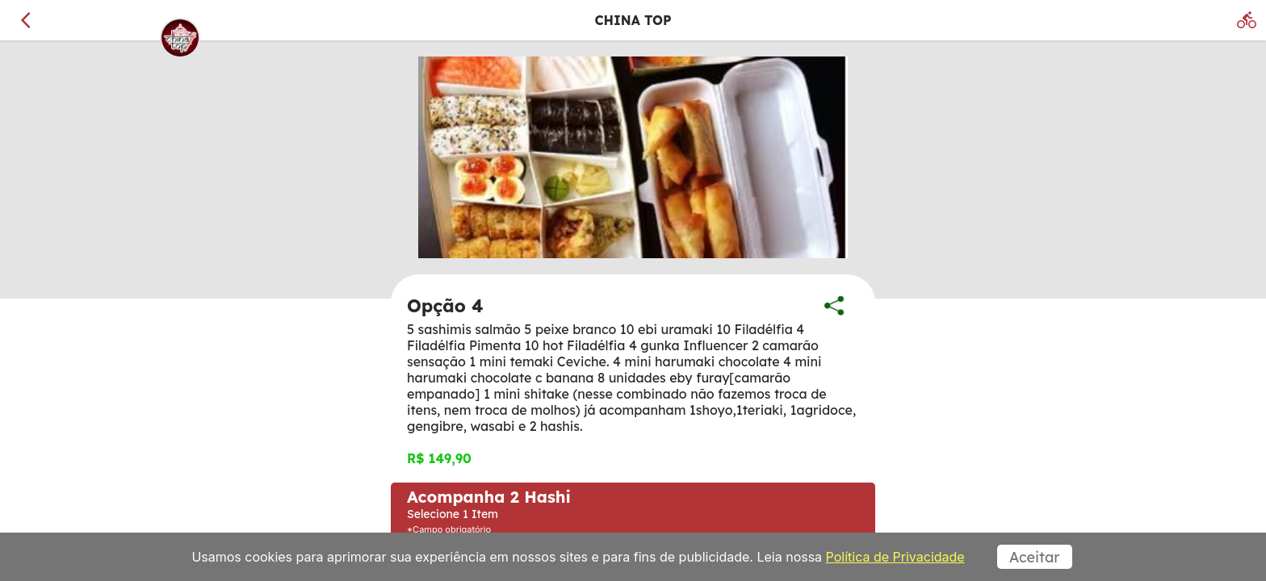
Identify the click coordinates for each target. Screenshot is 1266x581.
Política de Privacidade (895, 557)
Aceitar (1034, 557)
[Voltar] (26, 20)
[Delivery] (1246, 20)
